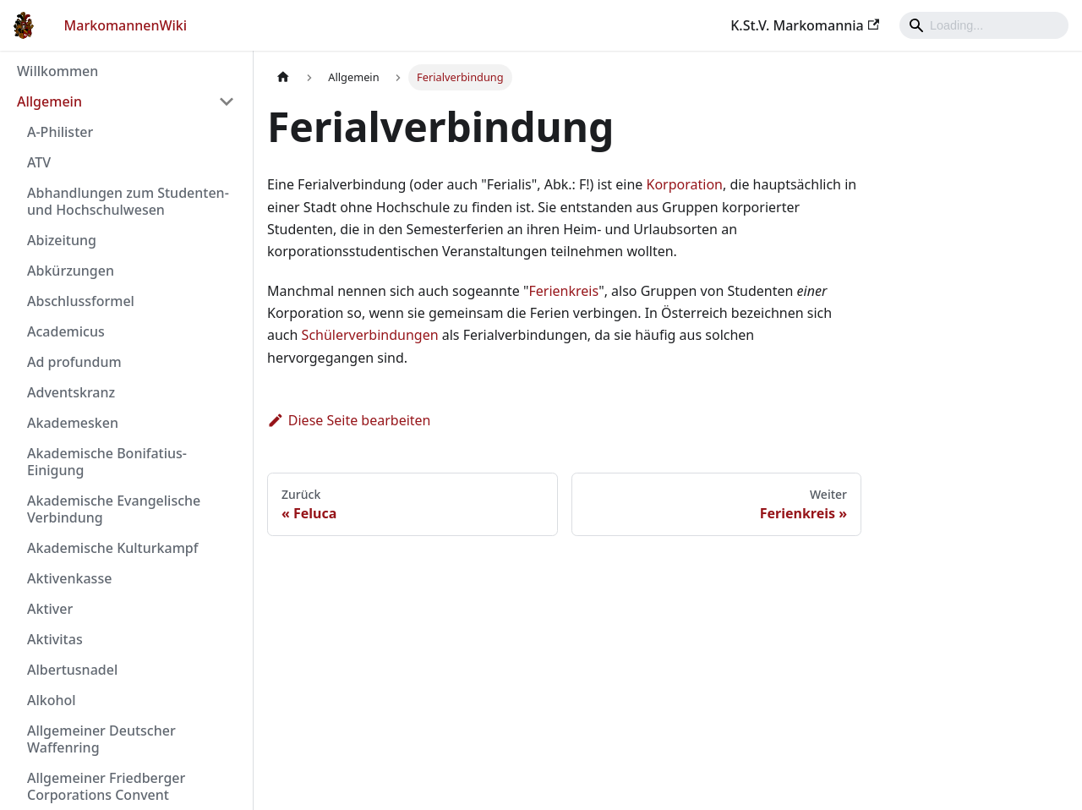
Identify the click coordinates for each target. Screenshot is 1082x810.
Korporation (685, 184)
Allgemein (49, 101)
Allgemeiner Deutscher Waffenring (101, 739)
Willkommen (57, 71)
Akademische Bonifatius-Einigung (107, 461)
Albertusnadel (72, 669)
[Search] (983, 25)
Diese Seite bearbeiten (349, 420)
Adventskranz (71, 392)
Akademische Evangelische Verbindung (113, 509)
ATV (39, 162)
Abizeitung (61, 240)
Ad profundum (74, 362)
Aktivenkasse (69, 578)
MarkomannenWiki (126, 25)
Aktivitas (55, 639)
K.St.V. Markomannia (804, 25)
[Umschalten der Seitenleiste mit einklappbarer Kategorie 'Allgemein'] (226, 101)
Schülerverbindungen (370, 335)
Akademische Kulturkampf (112, 548)
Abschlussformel (80, 301)
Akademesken (72, 422)
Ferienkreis (564, 291)
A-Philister (60, 132)
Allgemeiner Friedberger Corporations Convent (106, 786)
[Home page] (283, 77)
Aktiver (50, 608)
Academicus (66, 331)
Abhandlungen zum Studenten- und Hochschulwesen (128, 201)
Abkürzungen (70, 270)
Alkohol (51, 700)
